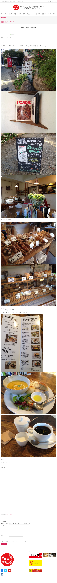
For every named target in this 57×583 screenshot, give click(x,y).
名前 (2, 535)
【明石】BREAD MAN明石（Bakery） (7, 19)
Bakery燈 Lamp (9, 514)
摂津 (10, 1)
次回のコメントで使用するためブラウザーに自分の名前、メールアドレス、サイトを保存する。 (15, 541)
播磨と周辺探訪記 (6, 1)
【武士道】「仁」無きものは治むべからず (8, 21)
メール (2, 537)
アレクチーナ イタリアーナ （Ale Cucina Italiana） (14, 516)
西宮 (12, 1)
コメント (2, 525)
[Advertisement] (23, 564)
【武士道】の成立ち (4, 22)
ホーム (2, 1)
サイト (1, 539)
